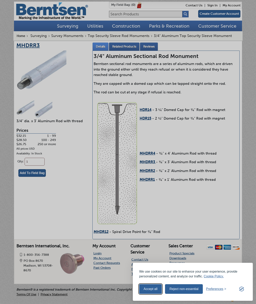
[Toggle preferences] (216, 289)
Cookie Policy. (214, 276)
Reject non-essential (183, 289)
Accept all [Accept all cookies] (150, 289)
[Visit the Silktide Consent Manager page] (241, 289)
